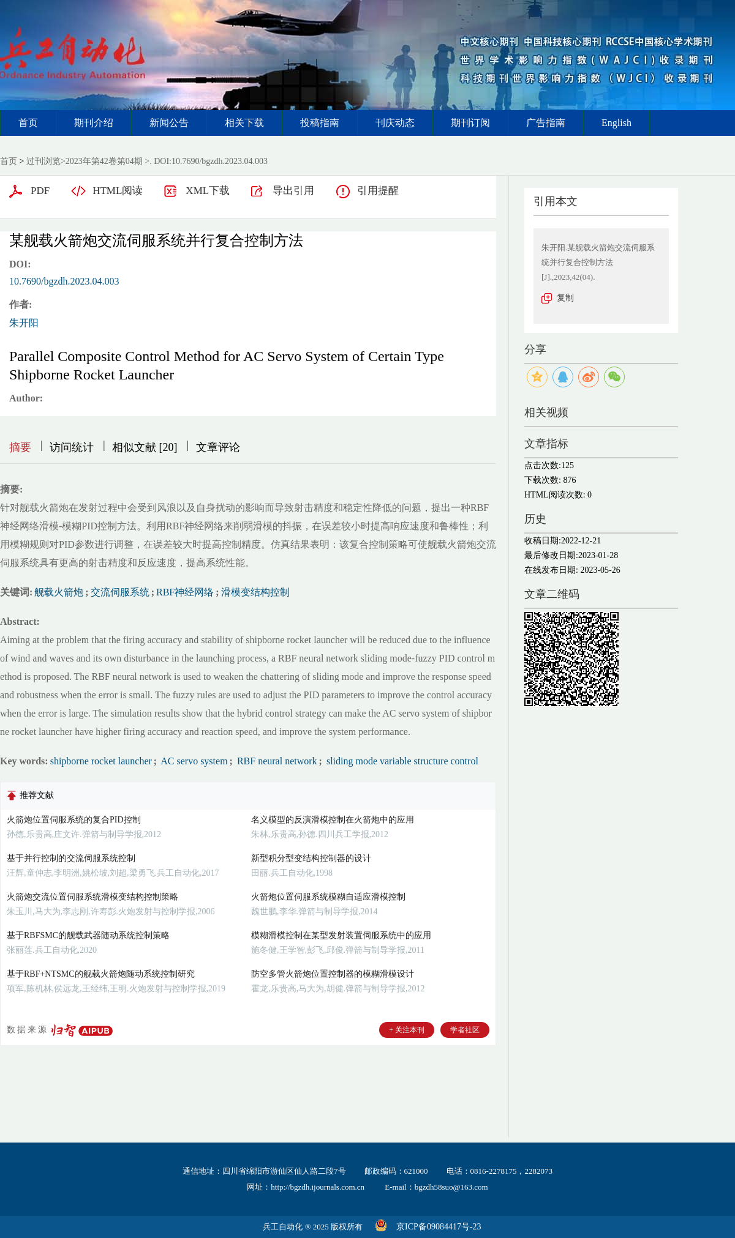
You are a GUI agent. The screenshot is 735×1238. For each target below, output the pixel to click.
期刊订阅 (470, 122)
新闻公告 (169, 122)
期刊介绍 (93, 122)
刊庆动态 (395, 122)
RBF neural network (276, 761)
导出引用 (293, 190)
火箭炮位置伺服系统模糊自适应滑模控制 (328, 896)
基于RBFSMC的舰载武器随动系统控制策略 (88, 935)
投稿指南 (319, 122)
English (616, 122)
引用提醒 (378, 190)
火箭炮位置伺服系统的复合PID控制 (74, 819)
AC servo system (193, 761)
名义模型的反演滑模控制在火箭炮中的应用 (332, 819)
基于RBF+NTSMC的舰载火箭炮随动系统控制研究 (101, 974)
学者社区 (465, 1030)
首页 (28, 122)
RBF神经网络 (185, 592)
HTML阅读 (117, 190)
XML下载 (208, 190)
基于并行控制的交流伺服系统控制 (71, 858)
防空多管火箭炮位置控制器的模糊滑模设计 (332, 974)
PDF (40, 190)
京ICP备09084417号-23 (438, 1226)
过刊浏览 (43, 161)
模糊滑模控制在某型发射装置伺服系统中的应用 (341, 935)
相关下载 (244, 122)
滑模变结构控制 (255, 592)
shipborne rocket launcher (101, 761)
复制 (565, 297)
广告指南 (545, 122)
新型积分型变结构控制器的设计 (311, 858)
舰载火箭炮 (58, 592)
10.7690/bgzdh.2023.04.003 (64, 281)
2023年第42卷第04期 (104, 161)
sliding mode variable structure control (401, 761)
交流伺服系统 (120, 592)
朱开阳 (24, 323)
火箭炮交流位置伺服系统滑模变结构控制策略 (92, 896)
